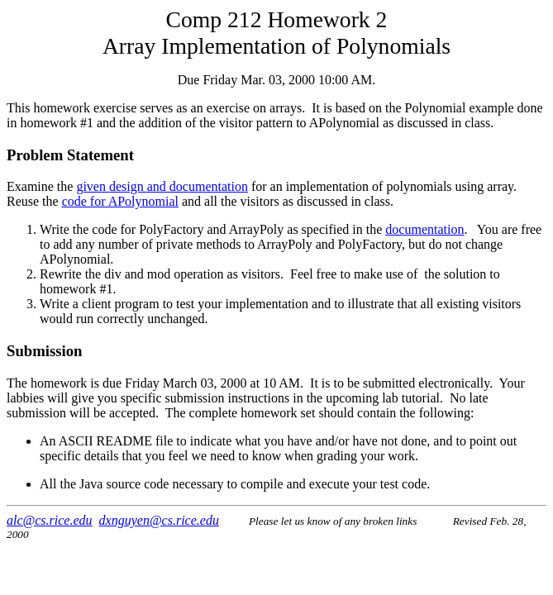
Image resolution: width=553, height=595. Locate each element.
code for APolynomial (120, 201)
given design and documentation (162, 186)
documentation (424, 229)
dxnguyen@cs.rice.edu (159, 520)
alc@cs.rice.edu (50, 520)
